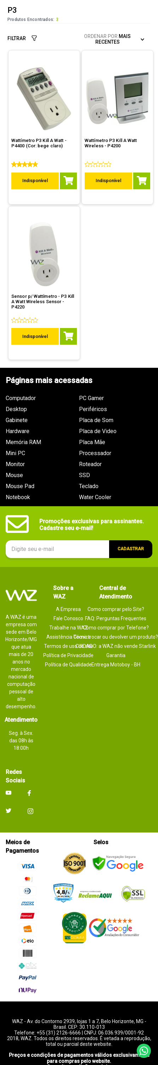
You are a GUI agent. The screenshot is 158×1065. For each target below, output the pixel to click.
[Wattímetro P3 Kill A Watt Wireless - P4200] (117, 164)
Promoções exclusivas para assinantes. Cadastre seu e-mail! (91, 514)
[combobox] (79, 39)
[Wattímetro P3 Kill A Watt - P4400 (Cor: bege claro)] (44, 164)
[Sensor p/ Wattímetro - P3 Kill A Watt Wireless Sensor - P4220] (44, 288)
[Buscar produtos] (141, 39)
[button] (15, 15)
